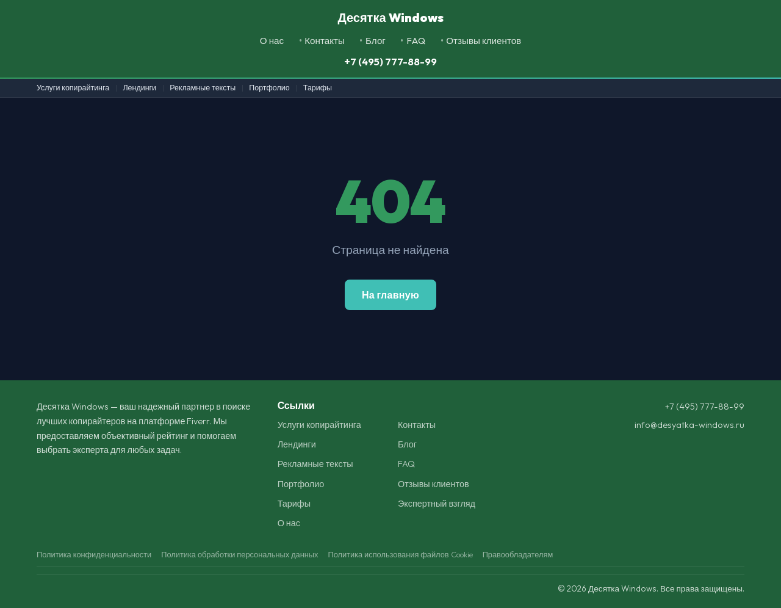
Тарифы (317, 87)
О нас (272, 40)
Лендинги (139, 87)
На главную (390, 295)
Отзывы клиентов (483, 40)
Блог (375, 40)
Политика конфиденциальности (94, 554)
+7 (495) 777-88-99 (390, 61)
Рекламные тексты (203, 87)
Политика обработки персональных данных (239, 554)
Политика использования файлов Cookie (400, 554)
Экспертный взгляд (436, 503)
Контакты (324, 40)
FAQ (415, 40)
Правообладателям (518, 554)
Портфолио (269, 87)
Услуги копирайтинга (73, 87)
